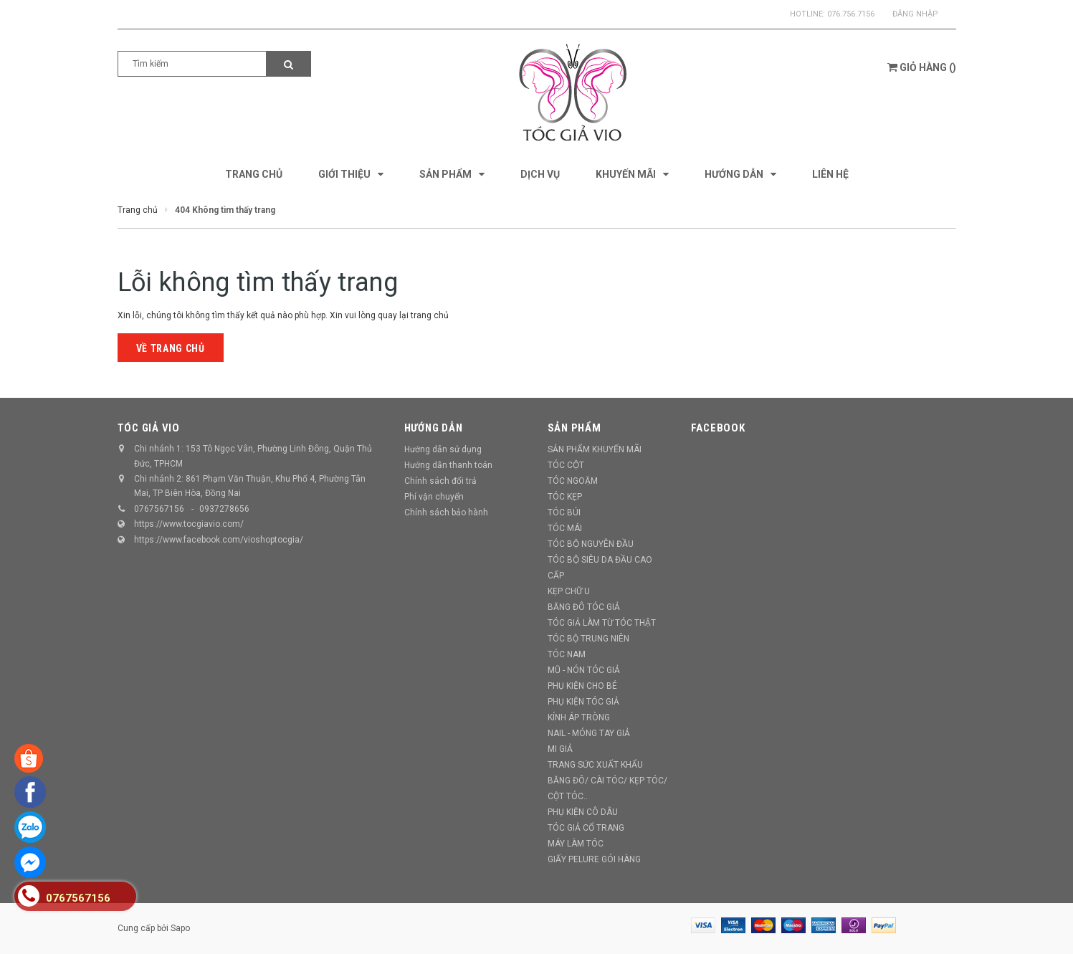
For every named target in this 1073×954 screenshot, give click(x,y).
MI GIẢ (560, 749)
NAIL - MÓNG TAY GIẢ (589, 733)
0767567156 (159, 509)
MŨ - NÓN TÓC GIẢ (584, 670)
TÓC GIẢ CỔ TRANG (586, 828)
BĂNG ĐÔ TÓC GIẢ (584, 607)
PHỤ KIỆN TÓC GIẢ (583, 702)
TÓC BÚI (564, 512)
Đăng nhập (915, 14)
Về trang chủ (170, 348)
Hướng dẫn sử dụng (443, 449)
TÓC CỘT (566, 465)
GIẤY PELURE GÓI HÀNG (594, 859)
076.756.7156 (850, 14)
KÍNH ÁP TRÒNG (579, 717)
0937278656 (224, 509)
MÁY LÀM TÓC (576, 844)
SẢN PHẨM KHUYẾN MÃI (595, 449)
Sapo (180, 928)
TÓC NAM (567, 654)
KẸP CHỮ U (569, 591)
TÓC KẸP (565, 497)
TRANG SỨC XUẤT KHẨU (595, 765)
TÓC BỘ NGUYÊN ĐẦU (591, 544)
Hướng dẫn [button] (433, 427)
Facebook (718, 427)
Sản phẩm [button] (574, 427)
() (921, 67)
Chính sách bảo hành (446, 512)
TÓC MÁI (565, 528)
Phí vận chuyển (434, 497)
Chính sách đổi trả (440, 481)
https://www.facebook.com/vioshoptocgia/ (218, 540)
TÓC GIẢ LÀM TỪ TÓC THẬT (602, 623)
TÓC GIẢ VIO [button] (149, 427)
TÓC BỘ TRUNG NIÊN (588, 639)
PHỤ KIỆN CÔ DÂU (583, 812)
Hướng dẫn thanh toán (448, 465)
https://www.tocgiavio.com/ (189, 524)
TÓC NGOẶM (573, 481)
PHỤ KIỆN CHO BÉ (582, 686)
